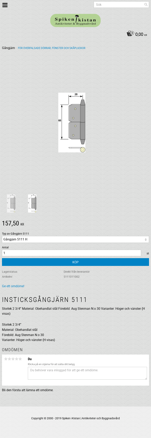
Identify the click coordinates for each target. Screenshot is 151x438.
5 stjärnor (20, 359)
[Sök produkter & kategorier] (121, 4)
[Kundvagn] (74, 34)
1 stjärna (6, 359)
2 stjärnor (9, 359)
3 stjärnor (13, 359)
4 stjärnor (16, 359)
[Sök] (146, 5)
